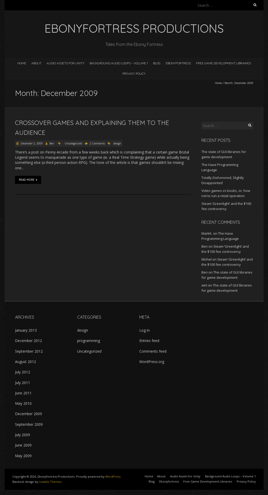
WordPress (112, 476)
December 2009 (28, 413)
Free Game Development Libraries (223, 63)
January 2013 (26, 330)
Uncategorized (73, 143)
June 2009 (23, 445)
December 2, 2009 (31, 143)
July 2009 (22, 434)
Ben (51, 143)
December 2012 (28, 340)
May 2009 (23, 455)
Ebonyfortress (178, 63)
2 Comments (97, 143)
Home (21, 63)
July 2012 (22, 371)
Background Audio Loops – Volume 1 (119, 63)
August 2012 (25, 361)
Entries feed (149, 340)
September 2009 (29, 424)
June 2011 (23, 393)
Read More (28, 179)
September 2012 (29, 351)
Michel (206, 259)
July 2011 (22, 382)
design (117, 143)
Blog (157, 63)
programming (88, 340)
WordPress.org (151, 361)
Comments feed (152, 351)
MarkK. (206, 233)
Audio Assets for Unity (65, 63)
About (36, 63)
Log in (144, 330)
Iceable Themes (50, 482)
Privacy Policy (134, 73)
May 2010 (23, 403)
